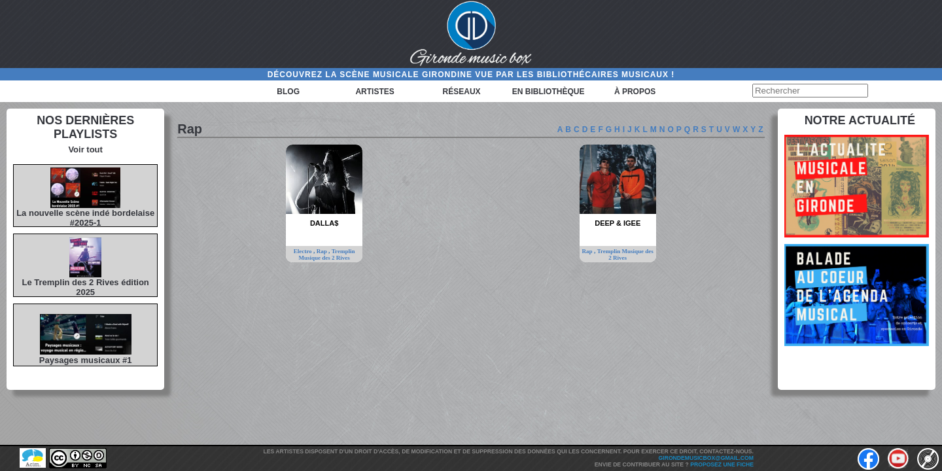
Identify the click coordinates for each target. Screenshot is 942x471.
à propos (634, 91)
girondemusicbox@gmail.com (706, 458)
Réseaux (462, 91)
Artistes (374, 91)
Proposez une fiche (722, 464)
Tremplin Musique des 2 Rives (326, 254)
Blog (288, 91)
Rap (322, 251)
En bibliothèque (548, 91)
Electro (303, 251)
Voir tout (85, 149)
